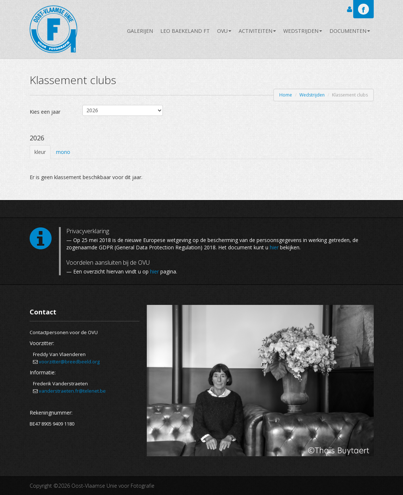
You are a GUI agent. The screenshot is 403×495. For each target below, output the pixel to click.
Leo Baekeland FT (185, 30)
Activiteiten (257, 30)
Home (285, 95)
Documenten (349, 30)
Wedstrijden (302, 30)
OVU (224, 30)
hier (274, 247)
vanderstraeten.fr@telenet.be (72, 391)
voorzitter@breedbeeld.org (69, 361)
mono (63, 151)
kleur (40, 151)
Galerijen (140, 30)
